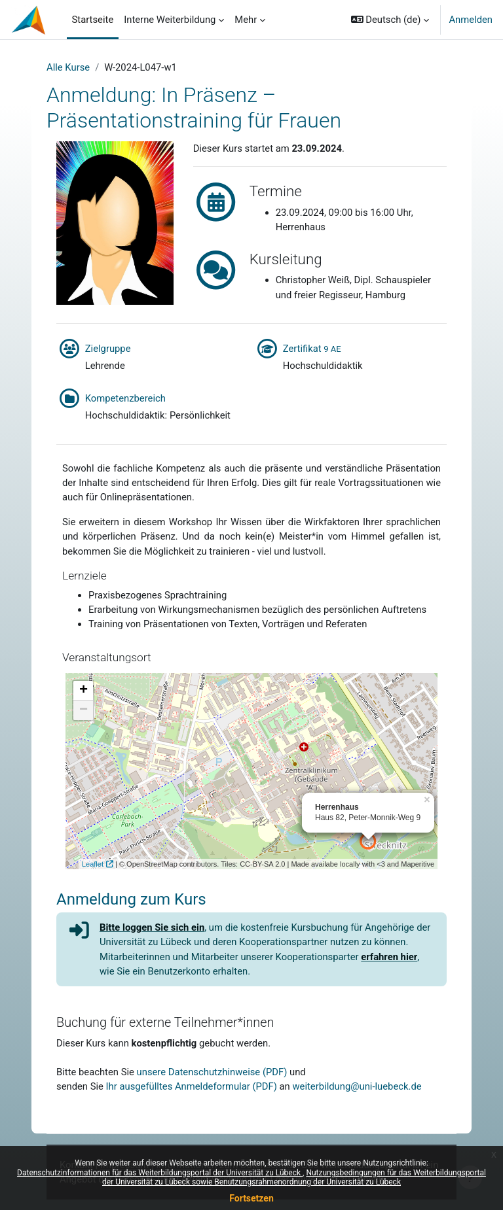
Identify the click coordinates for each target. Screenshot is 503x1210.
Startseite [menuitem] (93, 20)
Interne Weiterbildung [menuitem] (169, 20)
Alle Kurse (68, 67)
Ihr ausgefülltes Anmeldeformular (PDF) (191, 1086)
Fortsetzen (251, 1198)
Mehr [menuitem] (245, 20)
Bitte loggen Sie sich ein (152, 927)
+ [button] (83, 690)
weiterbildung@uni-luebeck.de (356, 1086)
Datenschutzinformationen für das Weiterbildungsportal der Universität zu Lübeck (160, 1172)
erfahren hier (389, 957)
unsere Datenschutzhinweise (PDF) (212, 1072)
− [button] (83, 710)
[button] (390, 19)
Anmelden (471, 20)
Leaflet (92, 864)
